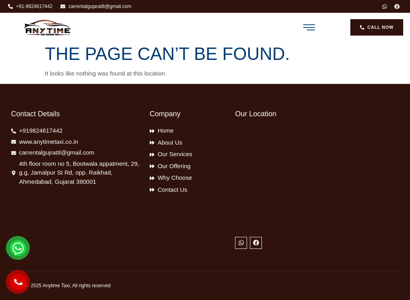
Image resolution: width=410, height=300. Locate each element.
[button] (309, 27)
